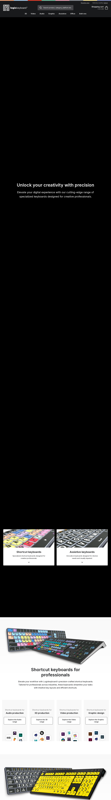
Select (106, 3)
